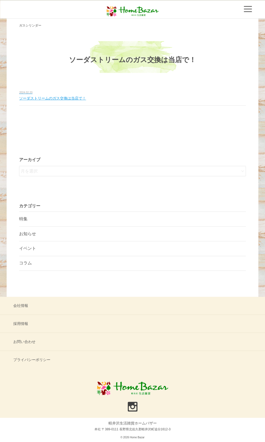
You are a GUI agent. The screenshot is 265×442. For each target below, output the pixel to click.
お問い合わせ (24, 342)
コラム (25, 263)
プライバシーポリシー (31, 360)
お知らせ (27, 233)
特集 (23, 219)
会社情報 (20, 305)
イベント (27, 248)
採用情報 (20, 323)
